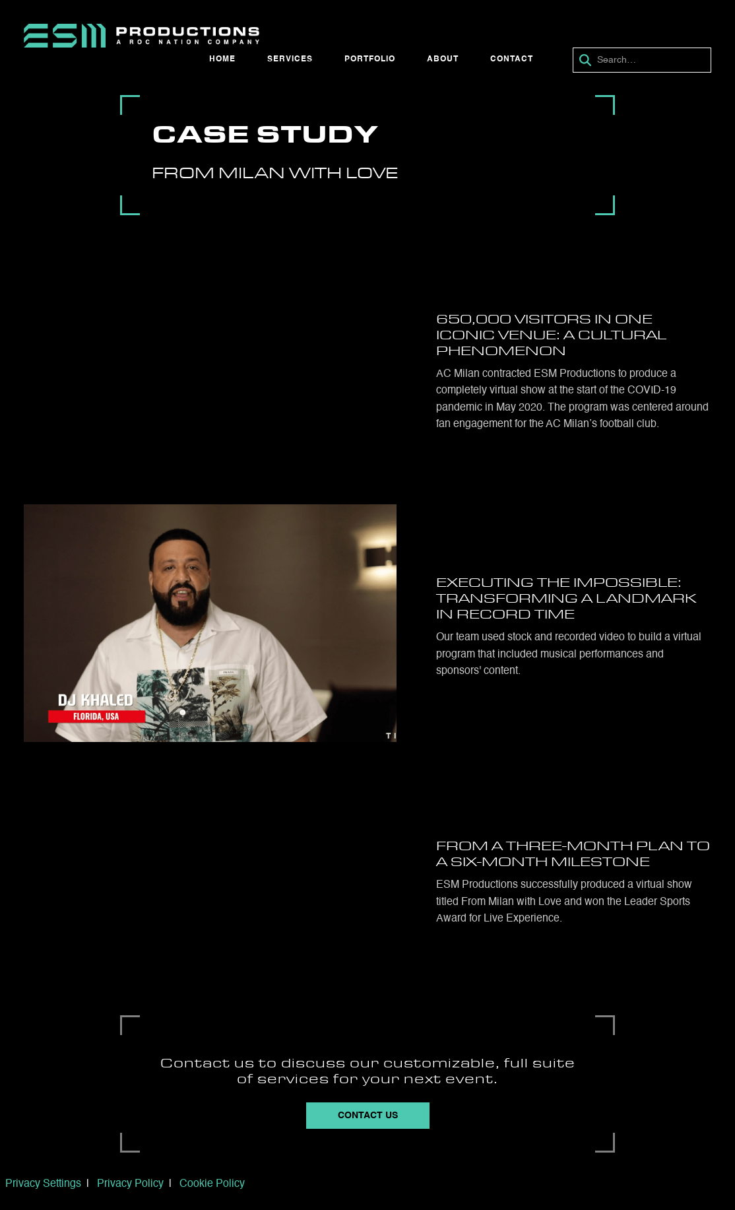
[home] (141, 36)
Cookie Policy (212, 1184)
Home (222, 59)
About (443, 59)
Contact (511, 59)
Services (290, 59)
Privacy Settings (43, 1184)
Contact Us (368, 1115)
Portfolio (369, 59)
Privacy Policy (130, 1184)
